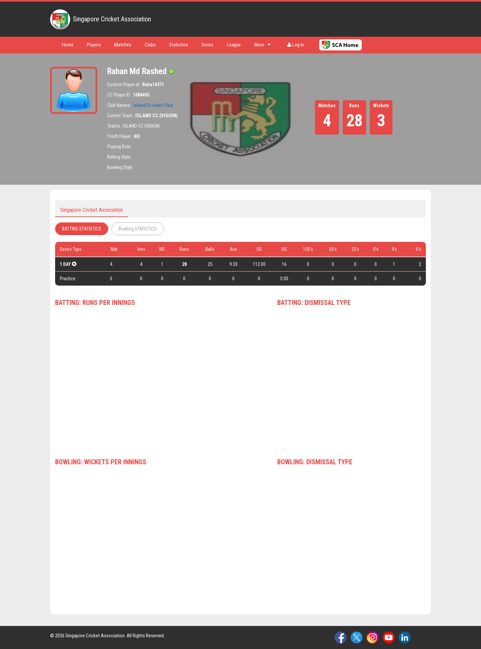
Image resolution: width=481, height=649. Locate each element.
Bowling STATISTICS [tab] (138, 228)
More (262, 45)
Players (94, 45)
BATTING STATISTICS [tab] (81, 228)
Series (207, 45)
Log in (295, 45)
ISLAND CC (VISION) (156, 116)
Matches (122, 45)
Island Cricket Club (153, 105)
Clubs (150, 45)
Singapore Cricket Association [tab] (91, 210)
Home (67, 45)
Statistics (178, 45)
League (234, 45)
